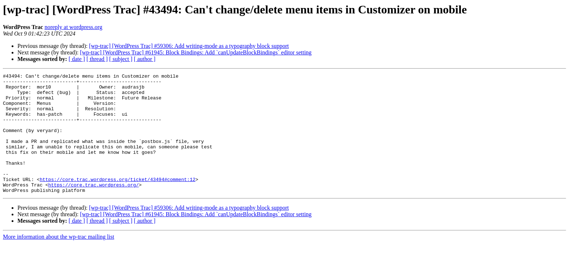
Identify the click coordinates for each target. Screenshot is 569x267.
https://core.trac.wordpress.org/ (93, 207)
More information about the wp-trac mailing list (58, 261)
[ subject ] (120, 59)
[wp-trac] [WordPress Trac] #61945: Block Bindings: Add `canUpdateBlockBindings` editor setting (195, 52)
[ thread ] (97, 59)
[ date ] (77, 59)
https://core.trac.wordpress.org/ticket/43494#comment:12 (117, 201)
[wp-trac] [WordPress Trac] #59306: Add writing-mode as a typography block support (189, 46)
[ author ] (145, 59)
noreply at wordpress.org (73, 27)
